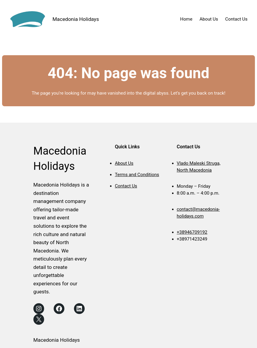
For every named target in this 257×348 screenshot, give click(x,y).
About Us (124, 163)
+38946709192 (192, 232)
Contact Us (126, 186)
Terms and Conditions (137, 174)
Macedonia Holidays (75, 19)
